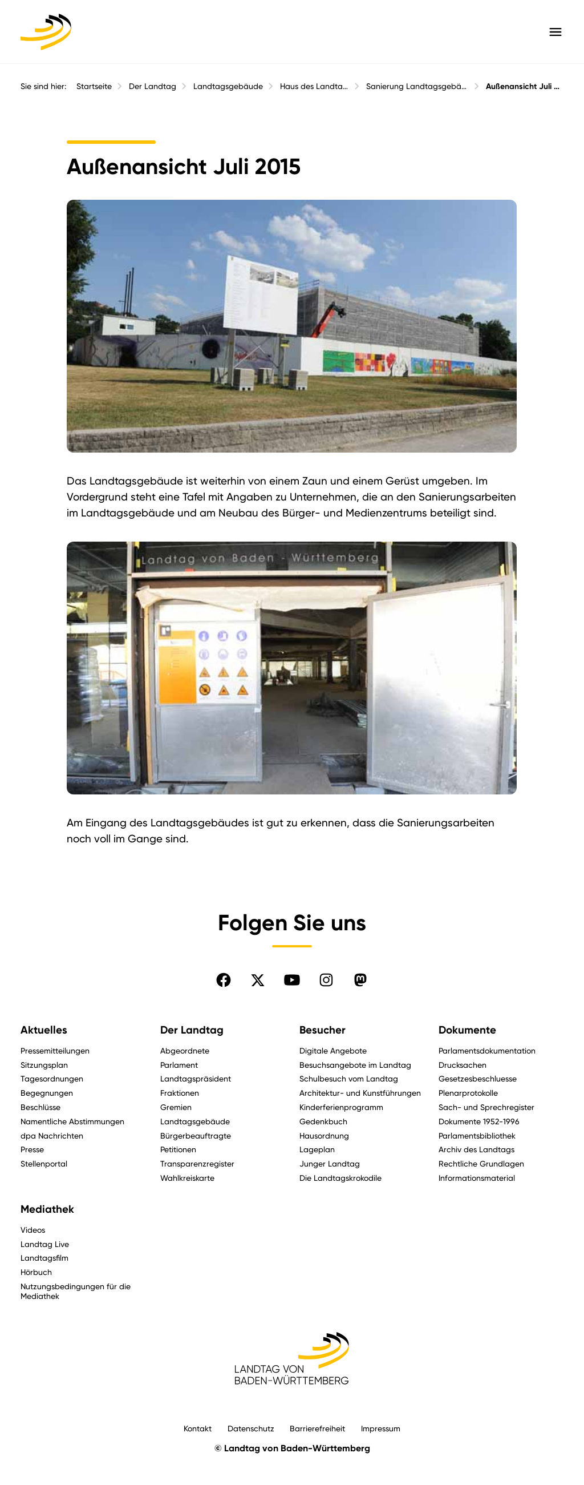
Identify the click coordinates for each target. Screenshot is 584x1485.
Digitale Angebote (333, 1050)
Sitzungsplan (44, 1065)
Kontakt (198, 1428)
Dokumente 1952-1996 (479, 1121)
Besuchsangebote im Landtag (355, 1065)
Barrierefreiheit (317, 1428)
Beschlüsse (40, 1107)
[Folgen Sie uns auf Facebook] (223, 979)
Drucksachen (462, 1065)
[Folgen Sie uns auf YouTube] (292, 979)
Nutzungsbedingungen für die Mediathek (76, 1291)
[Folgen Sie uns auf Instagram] (326, 979)
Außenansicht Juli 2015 (524, 86)
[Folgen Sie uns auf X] (257, 979)
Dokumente (467, 1030)
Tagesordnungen (52, 1078)
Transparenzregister (197, 1163)
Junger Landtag (329, 1163)
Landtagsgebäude (228, 86)
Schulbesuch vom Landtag (348, 1078)
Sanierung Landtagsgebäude (417, 86)
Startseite (94, 86)
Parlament (179, 1065)
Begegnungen (47, 1092)
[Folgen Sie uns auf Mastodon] (360, 979)
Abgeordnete (184, 1050)
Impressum (380, 1428)
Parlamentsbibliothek (477, 1135)
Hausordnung (324, 1135)
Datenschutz (251, 1428)
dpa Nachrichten (52, 1135)
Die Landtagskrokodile (340, 1178)
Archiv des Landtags (476, 1149)
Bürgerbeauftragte (195, 1135)
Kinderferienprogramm (341, 1107)
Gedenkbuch (323, 1121)
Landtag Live (45, 1244)
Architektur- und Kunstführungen (360, 1092)
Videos (33, 1229)
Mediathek (47, 1209)
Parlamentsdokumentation (487, 1050)
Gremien (176, 1107)
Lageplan (317, 1149)
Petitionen (178, 1149)
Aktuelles (44, 1030)
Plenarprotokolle (468, 1092)
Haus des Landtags (314, 86)
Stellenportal (44, 1163)
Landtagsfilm (44, 1257)
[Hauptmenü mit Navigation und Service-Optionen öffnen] (555, 32)
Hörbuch (36, 1272)
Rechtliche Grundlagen (481, 1163)
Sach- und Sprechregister (486, 1107)
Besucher (322, 1030)
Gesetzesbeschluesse (478, 1078)
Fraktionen (179, 1092)
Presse (32, 1149)
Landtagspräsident (195, 1078)
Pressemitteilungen (55, 1050)
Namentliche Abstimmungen (72, 1121)
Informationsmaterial (477, 1178)
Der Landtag (152, 86)
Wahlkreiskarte (187, 1178)
